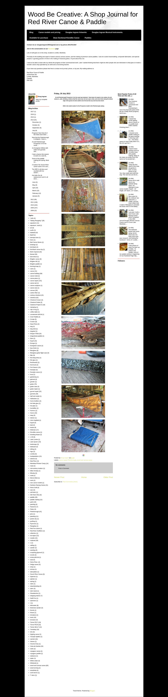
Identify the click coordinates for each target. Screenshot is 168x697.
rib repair (33, 535)
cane (31, 269)
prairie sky (33, 519)
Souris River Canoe (36, 574)
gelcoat (32, 379)
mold (31, 475)
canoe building (34, 273)
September (36, 128)
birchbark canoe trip (36, 249)
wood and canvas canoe (84, 460)
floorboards (33, 362)
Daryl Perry (33, 324)
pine (31, 514)
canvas (32, 290)
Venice (32, 641)
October (35, 125)
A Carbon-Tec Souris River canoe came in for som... (40, 165)
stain (31, 584)
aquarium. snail (35, 225)
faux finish (33, 348)
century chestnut (35, 295)
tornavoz (33, 620)
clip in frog (33, 309)
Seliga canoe (34, 564)
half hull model (34, 396)
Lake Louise (34, 439)
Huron (32, 413)
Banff (31, 235)
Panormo (33, 507)
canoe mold (33, 276)
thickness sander (35, 608)
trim (31, 632)
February (35, 193)
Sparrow (32, 576)
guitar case (33, 386)
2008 (32, 210)
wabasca (33, 656)
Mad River (33, 461)
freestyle (33, 370)
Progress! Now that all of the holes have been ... (40, 134)
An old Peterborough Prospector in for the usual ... (39, 143)
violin (31, 649)
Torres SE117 (34, 627)
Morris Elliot (34, 478)
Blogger (92, 691)
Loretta (32, 454)
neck (31, 480)
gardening (33, 377)
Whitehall (33, 663)
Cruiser (32, 321)
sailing (32, 545)
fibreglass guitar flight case (38, 353)
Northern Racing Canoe (37, 485)
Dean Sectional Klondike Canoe (66, 38)
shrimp (32, 569)
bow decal (33, 256)
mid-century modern (36, 468)
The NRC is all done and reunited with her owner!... (39, 170)
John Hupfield (34, 420)
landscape (33, 444)
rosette (32, 538)
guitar (32, 384)
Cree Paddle (34, 317)
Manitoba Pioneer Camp (37, 463)
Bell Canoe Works (36, 242)
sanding (32, 550)
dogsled (32, 331)
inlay (31, 415)
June (34, 182)
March (34, 190)
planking (32, 516)
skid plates (33, 572)
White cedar (34, 661)
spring (32, 581)
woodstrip (33, 670)
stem (31, 588)
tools (31, 617)
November (35, 122)
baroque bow (34, 237)
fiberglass (33, 350)
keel (31, 425)
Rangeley (33, 526)
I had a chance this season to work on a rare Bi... (40, 155)
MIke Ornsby (34, 471)
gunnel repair (34, 391)
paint (31, 502)
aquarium (33, 223)
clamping (33, 307)
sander (32, 548)
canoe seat (33, 288)
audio (32, 230)
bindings (32, 244)
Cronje (32, 319)
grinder (32, 382)
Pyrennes (33, 523)
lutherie (32, 458)
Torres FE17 (34, 622)
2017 (32, 111)
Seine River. (34, 562)
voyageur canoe (35, 651)
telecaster (33, 605)
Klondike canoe (35, 432)
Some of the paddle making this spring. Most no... (40, 160)
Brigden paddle (35, 264)
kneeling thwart (35, 434)
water (32, 658)
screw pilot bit (34, 557)
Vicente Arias (34, 644)
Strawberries (34, 593)
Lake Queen (34, 442)
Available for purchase (38, 38)
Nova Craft (33, 487)
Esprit (32, 341)
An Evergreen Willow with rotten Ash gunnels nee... (40, 149)
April (34, 188)
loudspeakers (34, 456)
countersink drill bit (36, 314)
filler (31, 355)
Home (84, 477)
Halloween (33, 398)
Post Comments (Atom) (70, 482)
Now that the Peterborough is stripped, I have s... (40, 138)
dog (31, 326)
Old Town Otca (34, 495)
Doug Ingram (42, 96)
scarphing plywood (36, 552)
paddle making (34, 499)
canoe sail (33, 283)
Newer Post (59, 477)
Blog (31, 32)
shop (31, 567)
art (31, 228)
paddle (32, 497)
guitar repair (34, 389)
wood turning (34, 668)
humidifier (33, 408)
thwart (32, 612)
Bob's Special (34, 252)
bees (31, 240)
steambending (34, 586)
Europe (32, 343)
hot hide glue (34, 403)
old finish (33, 492)
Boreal (32, 254)
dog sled (33, 329)
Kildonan (33, 430)
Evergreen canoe (35, 345)
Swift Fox (33, 598)
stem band (33, 591)
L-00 (31, 437)
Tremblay (33, 629)
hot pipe (32, 406)
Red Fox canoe (35, 528)
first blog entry (34, 357)
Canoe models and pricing (49, 32)
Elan (31, 338)
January (35, 196)
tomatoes (33, 615)
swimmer (33, 600)
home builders (34, 401)
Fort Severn (34, 367)
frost (31, 374)
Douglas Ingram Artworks (76, 32)
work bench (33, 672)
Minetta (32, 473)
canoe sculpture (35, 285)
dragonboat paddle (36, 336)
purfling (32, 521)
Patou (32, 509)
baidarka (33, 232)
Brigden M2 (33, 261)
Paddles (88, 38)
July (33, 130)
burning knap (34, 266)
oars (31, 490)
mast (31, 466)
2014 (32, 117)
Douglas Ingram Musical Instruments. (107, 32)
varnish (32, 639)
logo (31, 451)
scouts (32, 555)
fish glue (32, 360)
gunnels (32, 394)
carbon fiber (34, 293)
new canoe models (36, 483)
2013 (32, 120)
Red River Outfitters (36, 531)
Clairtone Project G (36, 305)
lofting (32, 449)
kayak (32, 422)
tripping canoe (34, 634)
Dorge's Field (34, 333)
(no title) (131, 99)
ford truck (33, 365)
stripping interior (35, 596)
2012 (32, 199)
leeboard (33, 447)
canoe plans (34, 278)
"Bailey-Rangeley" (36, 220)
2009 (32, 208)
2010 (32, 205)
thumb (32, 610)
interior (32, 418)
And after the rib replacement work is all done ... (40, 177)
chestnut (33, 297)
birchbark (33, 247)
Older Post (108, 477)
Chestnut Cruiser (35, 300)
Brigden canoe (34, 259)
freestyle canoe (35, 372)
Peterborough (72, 460)
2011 (32, 202)
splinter (32, 579)
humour (32, 410)
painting (32, 504)
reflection (33, 533)
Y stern (32, 675)
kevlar (32, 427)
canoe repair (63, 460)
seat (31, 559)
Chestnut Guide (35, 302)
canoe (32, 271)
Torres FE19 (34, 624)
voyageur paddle (35, 653)
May (33, 185)
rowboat (32, 540)
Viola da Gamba (35, 646)
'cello (31, 218)
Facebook (51, 49)
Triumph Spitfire (35, 636)
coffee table (33, 312)
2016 (32, 114)
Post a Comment (63, 468)
